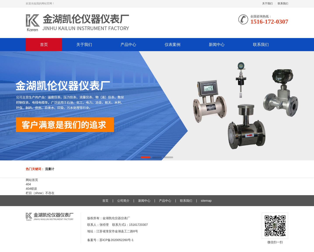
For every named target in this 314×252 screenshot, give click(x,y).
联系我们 (283, 3)
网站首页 (32, 180)
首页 (44, 44)
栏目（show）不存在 (40, 193)
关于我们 (267, 3)
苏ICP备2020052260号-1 (116, 240)
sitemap (206, 200)
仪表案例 (172, 44)
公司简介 (123, 200)
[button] (145, 157)
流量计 (49, 169)
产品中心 (128, 44)
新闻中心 (217, 44)
